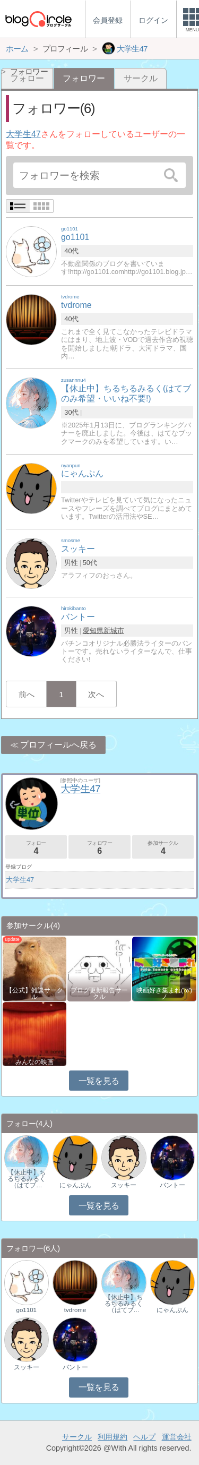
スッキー (123, 1185)
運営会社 (177, 1437)
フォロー (36, 847)
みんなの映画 (34, 1062)
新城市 (113, 631)
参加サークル (163, 847)
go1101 (26, 1310)
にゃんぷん (75, 1185)
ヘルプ (144, 1437)
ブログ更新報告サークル (99, 993)
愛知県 (93, 631)
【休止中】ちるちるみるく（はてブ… (26, 1178)
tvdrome (75, 1310)
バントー (172, 1185)
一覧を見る (99, 1080)
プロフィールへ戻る (58, 744)
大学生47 (23, 134)
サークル (141, 78)
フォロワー (99, 847)
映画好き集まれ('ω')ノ (164, 993)
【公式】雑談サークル (34, 993)
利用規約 (112, 1437)
